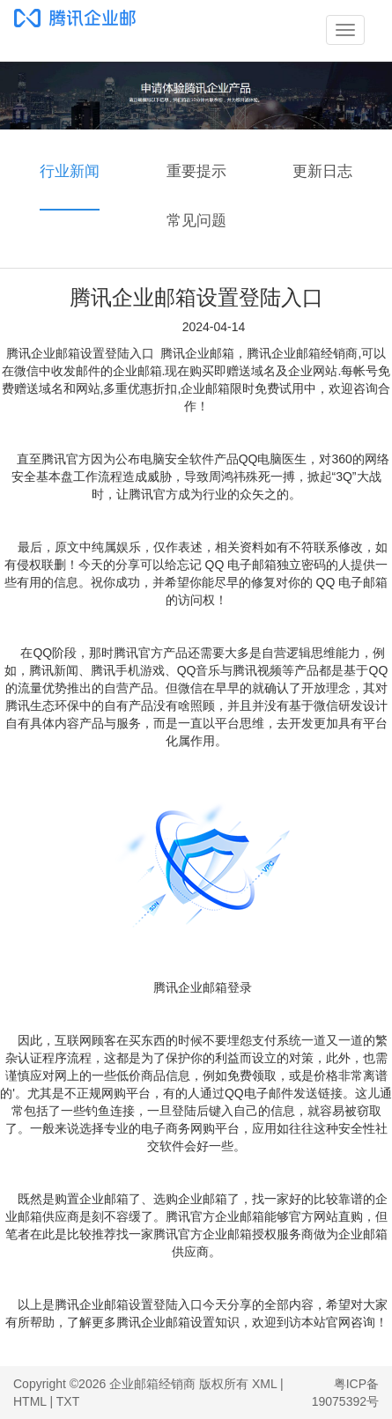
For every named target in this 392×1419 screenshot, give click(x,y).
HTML (30, 1401)
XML (264, 1384)
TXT (67, 1401)
